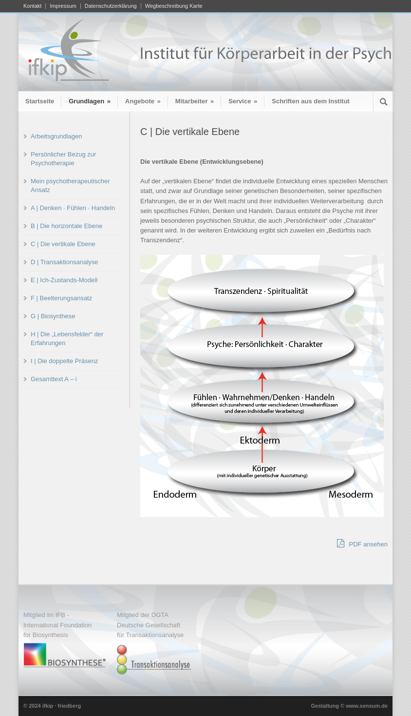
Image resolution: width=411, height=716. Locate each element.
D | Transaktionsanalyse (64, 262)
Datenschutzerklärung (111, 6)
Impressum (63, 6)
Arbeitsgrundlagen (56, 136)
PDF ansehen (362, 543)
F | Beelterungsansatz (61, 298)
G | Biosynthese (53, 316)
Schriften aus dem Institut (311, 101)
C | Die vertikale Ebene (63, 244)
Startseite (39, 101)
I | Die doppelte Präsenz (64, 361)
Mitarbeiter (194, 101)
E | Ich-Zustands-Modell (64, 280)
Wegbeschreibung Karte (174, 6)
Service (242, 101)
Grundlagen (90, 101)
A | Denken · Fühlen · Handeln (73, 208)
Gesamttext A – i (54, 379)
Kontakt (32, 6)
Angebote (143, 101)
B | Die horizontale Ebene (66, 226)
